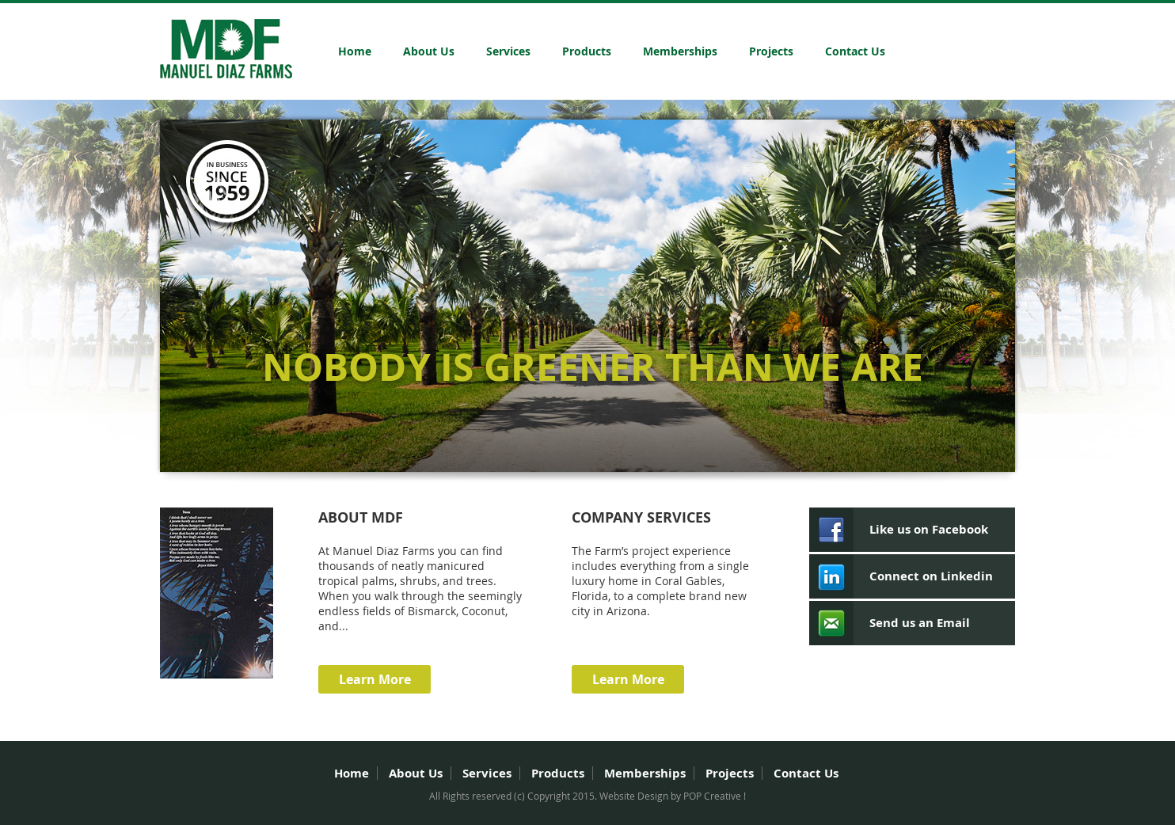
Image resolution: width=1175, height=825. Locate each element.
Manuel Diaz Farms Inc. (226, 48)
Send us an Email (919, 622)
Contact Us (855, 51)
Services (508, 51)
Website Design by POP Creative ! (672, 795)
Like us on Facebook (928, 529)
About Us (428, 51)
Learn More (375, 679)
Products (586, 51)
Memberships (680, 51)
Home (354, 51)
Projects (771, 51)
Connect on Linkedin (931, 576)
